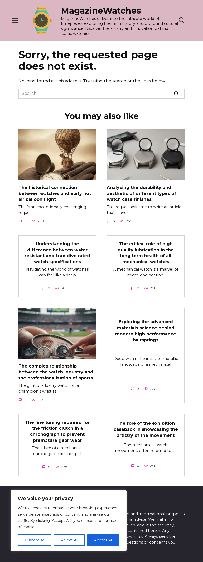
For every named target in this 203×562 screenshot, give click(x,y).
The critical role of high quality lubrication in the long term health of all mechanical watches (146, 252)
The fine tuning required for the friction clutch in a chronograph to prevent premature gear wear (57, 429)
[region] (69, 520)
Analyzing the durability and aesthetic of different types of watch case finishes (141, 193)
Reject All (69, 540)
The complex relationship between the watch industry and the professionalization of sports (55, 370)
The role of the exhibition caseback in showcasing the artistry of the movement (146, 427)
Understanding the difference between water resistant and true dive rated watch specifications (57, 252)
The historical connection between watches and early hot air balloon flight (54, 193)
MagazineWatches (101, 11)
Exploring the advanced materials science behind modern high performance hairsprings (145, 329)
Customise (35, 540)
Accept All (103, 540)
